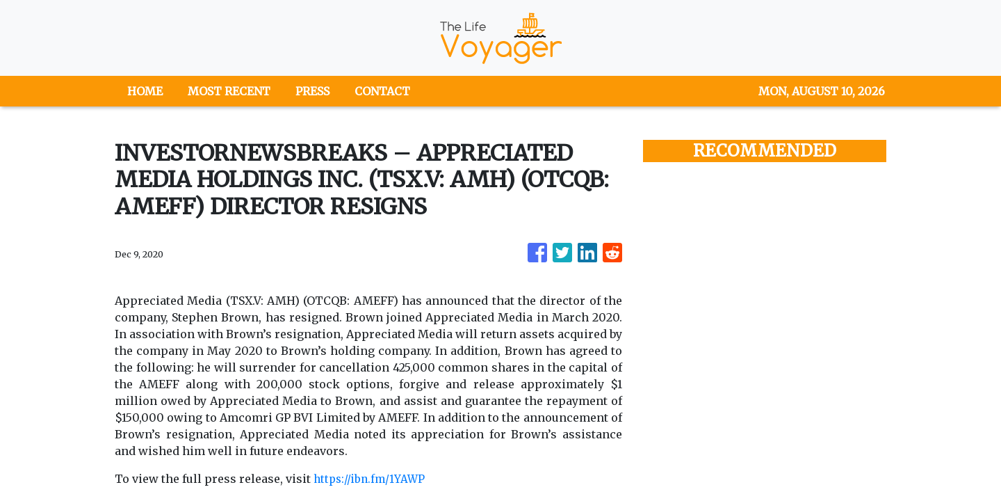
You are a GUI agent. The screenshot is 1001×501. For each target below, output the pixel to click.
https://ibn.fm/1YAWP (372, 479)
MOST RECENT (229, 91)
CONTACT (382, 91)
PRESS (312, 91)
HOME (145, 91)
